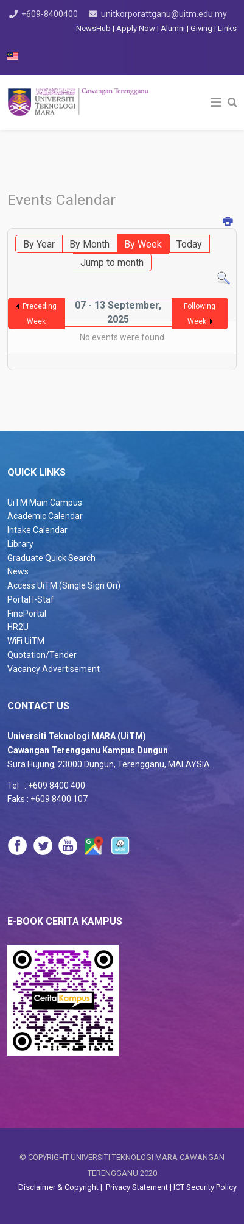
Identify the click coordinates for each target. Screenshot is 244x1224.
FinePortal (26, 613)
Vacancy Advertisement (53, 669)
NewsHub (93, 28)
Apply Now (135, 28)
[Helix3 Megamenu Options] (216, 102)
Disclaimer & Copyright (59, 1187)
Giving (201, 28)
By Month (89, 244)
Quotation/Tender (42, 655)
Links (227, 28)
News (18, 571)
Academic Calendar (45, 516)
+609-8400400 (49, 14)
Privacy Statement (136, 1187)
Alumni (174, 28)
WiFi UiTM (25, 641)
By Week (143, 244)
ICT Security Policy (205, 1187)
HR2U (18, 627)
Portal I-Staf (30, 599)
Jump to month (112, 262)
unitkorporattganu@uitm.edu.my (164, 14)
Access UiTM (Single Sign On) (63, 585)
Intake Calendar (37, 530)
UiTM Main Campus (44, 502)
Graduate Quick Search (51, 558)
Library (20, 544)
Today (189, 244)
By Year (39, 244)
